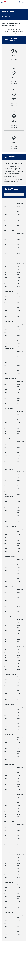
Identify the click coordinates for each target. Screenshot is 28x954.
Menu (23, 2)
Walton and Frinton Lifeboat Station (12, 7)
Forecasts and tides (8, 11)
